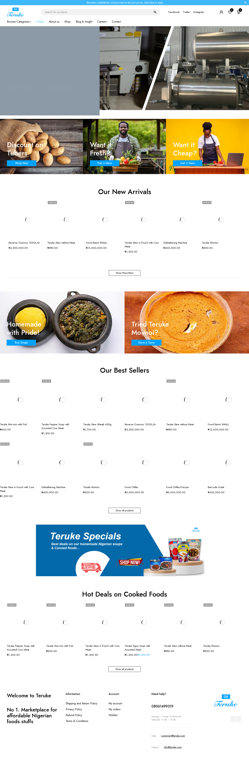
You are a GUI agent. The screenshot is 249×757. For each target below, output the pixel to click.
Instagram (198, 12)
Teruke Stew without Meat (61, 243)
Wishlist (113, 715)
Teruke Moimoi (210, 243)
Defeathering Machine (175, 243)
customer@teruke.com (173, 736)
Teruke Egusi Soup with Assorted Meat (137, 648)
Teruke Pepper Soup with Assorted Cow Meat (55, 426)
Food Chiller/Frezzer (177, 487)
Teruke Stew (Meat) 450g (97, 424)
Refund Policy (74, 715)
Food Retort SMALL (96, 243)
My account (115, 703)
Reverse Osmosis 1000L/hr (24, 243)
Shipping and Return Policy (81, 703)
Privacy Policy (74, 709)
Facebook (173, 12)
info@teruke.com (173, 747)
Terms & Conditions (77, 721)
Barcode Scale (216, 487)
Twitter (186, 12)
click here (149, 2)
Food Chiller (131, 487)
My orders (115, 709)
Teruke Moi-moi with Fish (13, 424)
